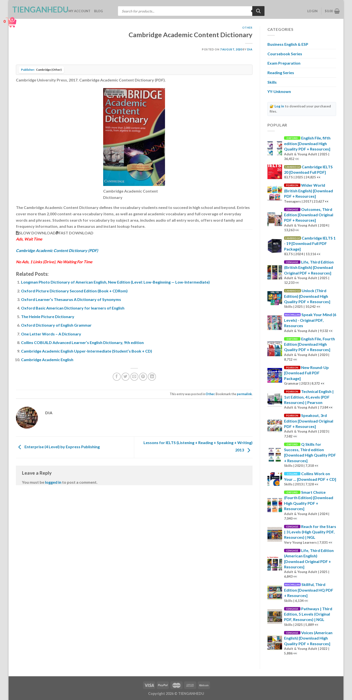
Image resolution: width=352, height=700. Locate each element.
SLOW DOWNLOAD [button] (36, 232)
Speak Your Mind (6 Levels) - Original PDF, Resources (310, 320)
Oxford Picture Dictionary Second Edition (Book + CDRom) (74, 290)
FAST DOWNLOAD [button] (74, 232)
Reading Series (280, 72)
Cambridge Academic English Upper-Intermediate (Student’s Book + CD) (86, 351)
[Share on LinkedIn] (152, 377)
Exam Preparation (283, 63)
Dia (250, 49)
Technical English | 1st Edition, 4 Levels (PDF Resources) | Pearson (309, 397)
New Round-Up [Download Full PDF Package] (306, 373)
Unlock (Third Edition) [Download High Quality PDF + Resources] (307, 296)
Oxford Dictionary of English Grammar (56, 325)
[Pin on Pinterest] (143, 377)
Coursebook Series (284, 53)
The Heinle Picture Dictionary (47, 316)
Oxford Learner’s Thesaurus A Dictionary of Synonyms (71, 299)
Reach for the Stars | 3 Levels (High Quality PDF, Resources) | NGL (310, 532)
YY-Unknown (279, 91)
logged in (53, 482)
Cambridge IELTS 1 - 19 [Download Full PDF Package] (310, 243)
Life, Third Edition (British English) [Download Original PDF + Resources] (309, 267)
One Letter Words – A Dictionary (51, 334)
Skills (272, 82)
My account (79, 11)
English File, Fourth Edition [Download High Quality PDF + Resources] (309, 344)
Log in (279, 106)
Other (247, 27)
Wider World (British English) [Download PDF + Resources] (308, 190)
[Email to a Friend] (134, 377)
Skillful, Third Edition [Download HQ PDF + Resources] (308, 590)
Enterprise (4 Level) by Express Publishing (58, 447)
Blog (98, 11)
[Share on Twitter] (125, 377)
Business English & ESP (287, 44)
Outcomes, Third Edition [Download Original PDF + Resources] (308, 215)
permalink (244, 394)
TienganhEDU (36, 9)
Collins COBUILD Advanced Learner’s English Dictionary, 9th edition (82, 342)
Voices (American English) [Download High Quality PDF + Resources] (308, 638)
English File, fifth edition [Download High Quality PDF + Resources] (307, 143)
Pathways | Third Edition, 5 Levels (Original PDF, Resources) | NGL (308, 614)
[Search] (258, 11)
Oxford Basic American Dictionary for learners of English (72, 308)
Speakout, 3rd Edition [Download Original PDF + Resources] (308, 421)
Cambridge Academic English (47, 359)
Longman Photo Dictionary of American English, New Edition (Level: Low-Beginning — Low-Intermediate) (115, 282)
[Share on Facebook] (117, 377)
